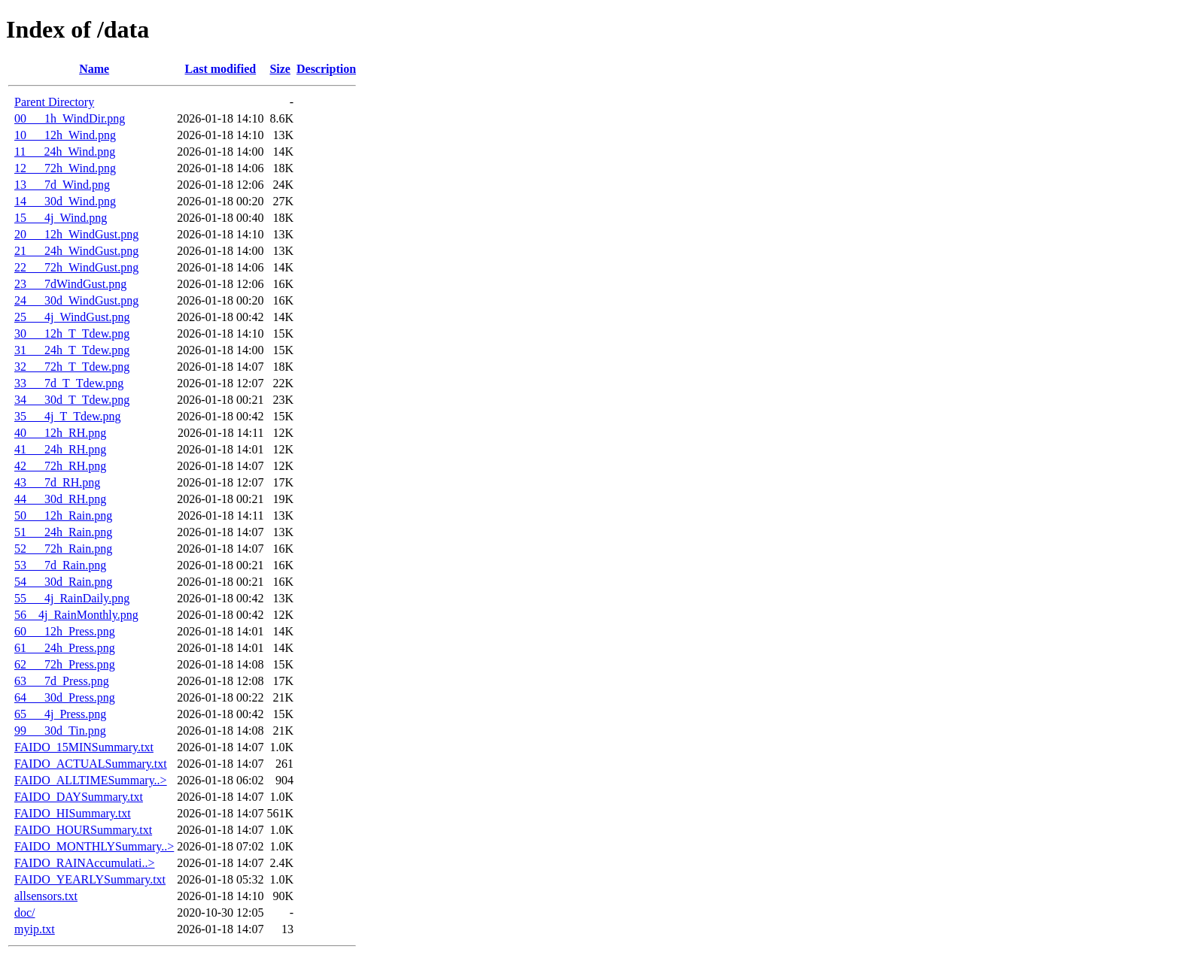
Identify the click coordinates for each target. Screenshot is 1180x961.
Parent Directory (54, 101)
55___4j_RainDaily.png (71, 598)
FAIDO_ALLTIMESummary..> (90, 780)
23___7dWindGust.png (70, 283)
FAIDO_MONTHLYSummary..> (94, 846)
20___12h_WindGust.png (76, 234)
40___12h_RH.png (60, 432)
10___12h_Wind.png (65, 135)
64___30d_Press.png (64, 697)
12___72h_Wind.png (65, 168)
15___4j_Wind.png (60, 217)
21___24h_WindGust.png (76, 250)
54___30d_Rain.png (63, 581)
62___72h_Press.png (64, 664)
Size (279, 68)
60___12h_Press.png (64, 631)
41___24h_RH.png (60, 449)
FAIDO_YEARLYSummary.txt (90, 879)
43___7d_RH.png (57, 482)
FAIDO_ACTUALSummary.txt (90, 763)
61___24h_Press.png (64, 647)
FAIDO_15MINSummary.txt (84, 747)
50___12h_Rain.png (63, 515)
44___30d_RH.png (60, 499)
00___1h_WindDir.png (69, 118)
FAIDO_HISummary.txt (72, 813)
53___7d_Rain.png (60, 565)
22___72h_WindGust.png (76, 267)
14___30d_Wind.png (65, 201)
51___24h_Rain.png (63, 532)
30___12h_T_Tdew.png (71, 333)
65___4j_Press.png (60, 714)
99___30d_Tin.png (60, 730)
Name (94, 68)
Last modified (221, 68)
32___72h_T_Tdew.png (71, 366)
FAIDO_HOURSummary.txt (83, 829)
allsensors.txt (46, 896)
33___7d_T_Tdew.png (68, 383)
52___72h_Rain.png (63, 548)
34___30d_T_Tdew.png (71, 399)
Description (326, 68)
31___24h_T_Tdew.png (71, 350)
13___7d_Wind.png (62, 184)
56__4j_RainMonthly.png (76, 614)
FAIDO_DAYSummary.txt (78, 796)
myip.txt (34, 929)
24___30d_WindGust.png (76, 300)
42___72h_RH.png (60, 465)
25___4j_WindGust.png (72, 317)
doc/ (24, 912)
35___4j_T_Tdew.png (67, 416)
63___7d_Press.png (61, 681)
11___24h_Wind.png (64, 151)
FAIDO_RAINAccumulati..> (84, 862)
